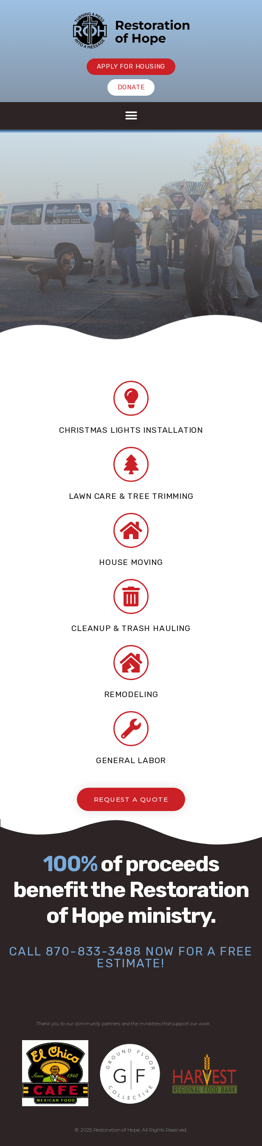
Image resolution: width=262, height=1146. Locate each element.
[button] (131, 115)
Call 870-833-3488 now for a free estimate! (131, 957)
